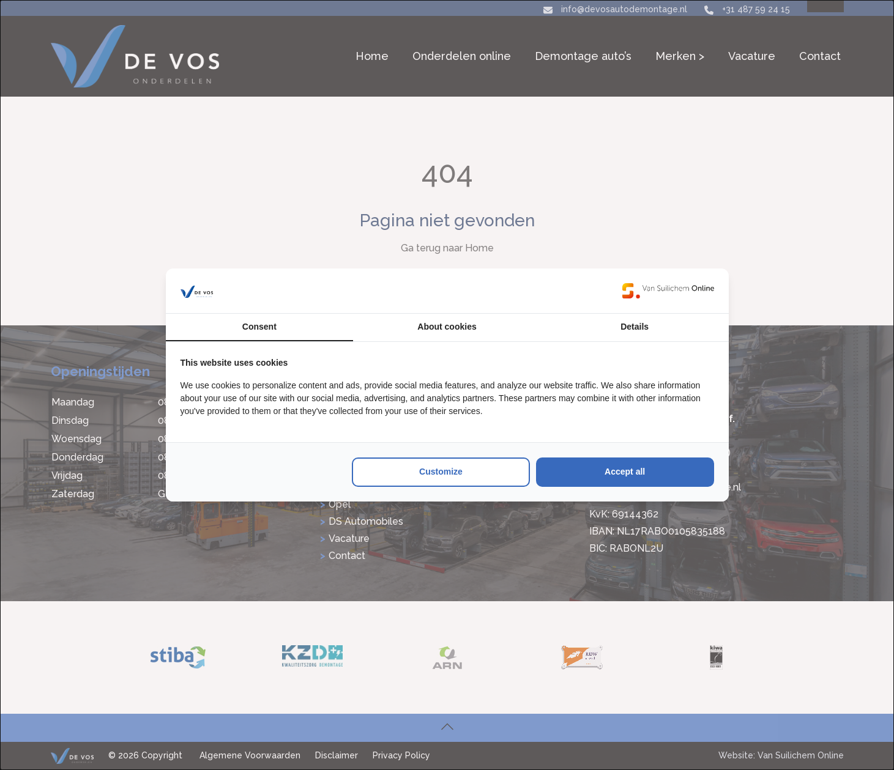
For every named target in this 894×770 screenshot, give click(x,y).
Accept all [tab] (625, 471)
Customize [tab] (441, 471)
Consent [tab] (259, 326)
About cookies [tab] (446, 326)
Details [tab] (634, 326)
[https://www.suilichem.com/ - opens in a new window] (668, 290)
